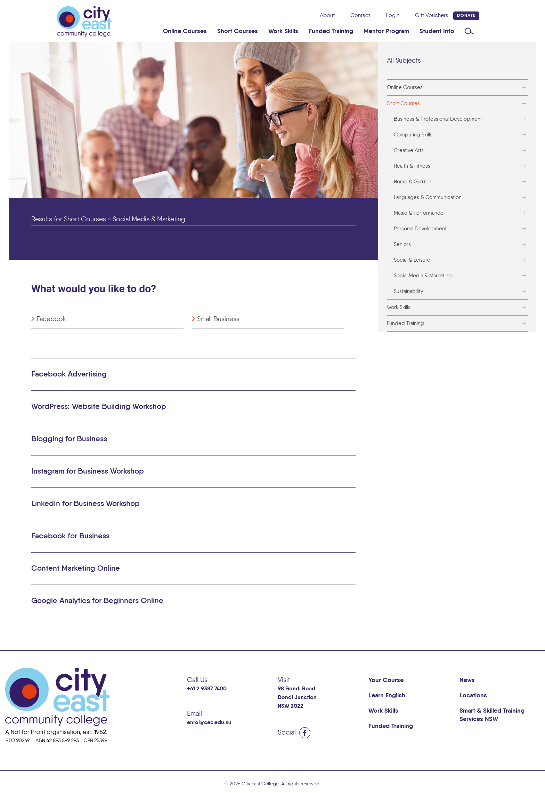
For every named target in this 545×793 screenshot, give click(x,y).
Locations (473, 695)
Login (392, 15)
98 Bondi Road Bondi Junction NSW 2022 (297, 697)
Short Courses (237, 31)
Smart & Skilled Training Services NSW (491, 715)
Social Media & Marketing (423, 275)
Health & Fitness (412, 166)
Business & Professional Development (438, 119)
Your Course (386, 680)
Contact (360, 15)
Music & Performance (419, 213)
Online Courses (185, 31)
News (467, 680)
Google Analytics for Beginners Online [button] (97, 601)
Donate (466, 16)
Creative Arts (409, 150)
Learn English (386, 695)
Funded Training (331, 31)
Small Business (218, 319)
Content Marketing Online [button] (75, 568)
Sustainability (408, 291)
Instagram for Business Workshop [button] (87, 471)
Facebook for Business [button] (70, 536)
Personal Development (420, 228)
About (327, 15)
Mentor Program (386, 31)
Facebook (51, 319)
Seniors (402, 244)
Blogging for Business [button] (69, 439)
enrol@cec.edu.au (209, 722)
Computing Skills (413, 134)
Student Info (437, 31)
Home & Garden (412, 181)
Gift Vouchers (431, 15)
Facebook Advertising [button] (69, 374)
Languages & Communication (428, 197)
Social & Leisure (412, 260)
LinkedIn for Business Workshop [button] (85, 504)
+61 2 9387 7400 (207, 689)
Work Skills (283, 31)
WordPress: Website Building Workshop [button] (98, 407)
